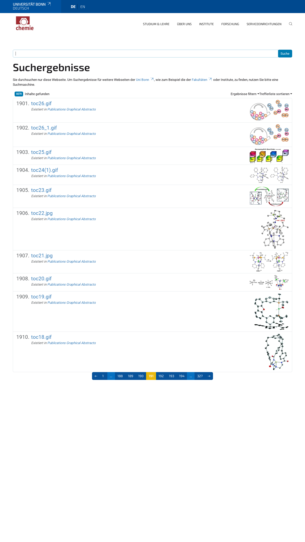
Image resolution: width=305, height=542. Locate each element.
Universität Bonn (32, 4)
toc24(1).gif (44, 170)
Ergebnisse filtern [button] (243, 94)
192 (161, 376)
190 (141, 376)
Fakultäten (202, 80)
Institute (206, 24)
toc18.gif (41, 337)
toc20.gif (41, 279)
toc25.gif (41, 152)
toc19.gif (41, 297)
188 (120, 376)
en (82, 6)
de (73, 6)
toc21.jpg (42, 256)
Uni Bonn (145, 80)
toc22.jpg (42, 213)
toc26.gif (41, 103)
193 (171, 376)
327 (200, 376)
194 (181, 376)
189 (130, 376)
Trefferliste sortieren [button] (274, 94)
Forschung (230, 24)
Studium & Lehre (156, 24)
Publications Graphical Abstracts (71, 109)
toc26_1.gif (44, 128)
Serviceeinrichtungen (264, 24)
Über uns (184, 24)
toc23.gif (41, 190)
